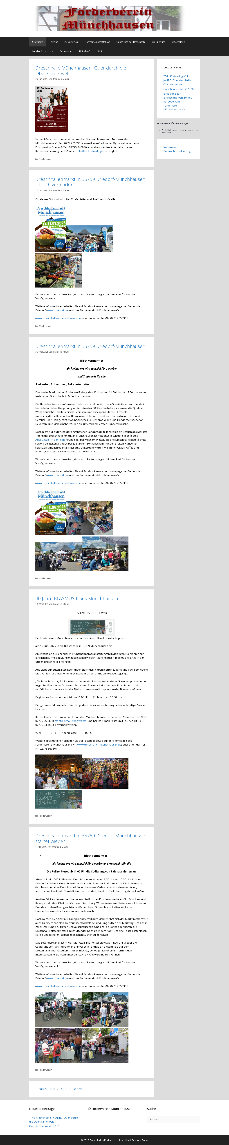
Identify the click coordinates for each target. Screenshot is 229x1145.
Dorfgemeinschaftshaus (97, 41)
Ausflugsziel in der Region (51, 439)
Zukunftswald (71, 41)
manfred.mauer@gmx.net (70, 721)
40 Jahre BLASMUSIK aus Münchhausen (76, 598)
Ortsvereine (66, 51)
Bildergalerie (178, 41)
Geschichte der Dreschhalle (131, 41)
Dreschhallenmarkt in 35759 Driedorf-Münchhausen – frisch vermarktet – (90, 182)
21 (71, 1089)
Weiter (79, 1089)
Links (100, 51)
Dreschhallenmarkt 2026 (178, 89)
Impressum (170, 147)
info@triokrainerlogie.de (92, 151)
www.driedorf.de (57, 310)
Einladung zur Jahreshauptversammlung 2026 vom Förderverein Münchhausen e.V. (177, 101)
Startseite (37, 41)
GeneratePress (140, 1140)
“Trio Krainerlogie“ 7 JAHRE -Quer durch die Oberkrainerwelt (177, 80)
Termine (53, 41)
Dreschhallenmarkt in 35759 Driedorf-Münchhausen (90, 346)
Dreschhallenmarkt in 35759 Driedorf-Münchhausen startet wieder (90, 838)
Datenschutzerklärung (177, 151)
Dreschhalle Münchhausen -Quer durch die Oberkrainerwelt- (80, 70)
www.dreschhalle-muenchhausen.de (58, 318)
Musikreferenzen (44, 51)
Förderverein (45, 159)
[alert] (178, 131)
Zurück (41, 1089)
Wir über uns (158, 41)
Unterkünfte (85, 51)
